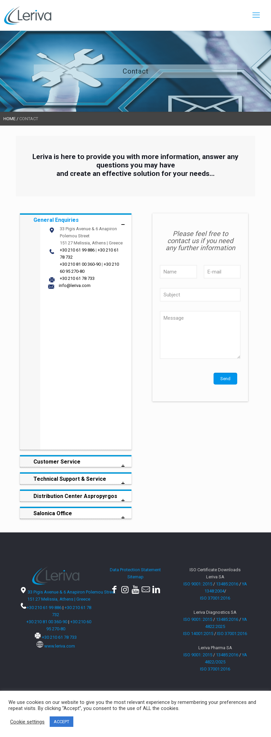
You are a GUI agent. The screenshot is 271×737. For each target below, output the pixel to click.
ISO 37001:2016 (215, 598)
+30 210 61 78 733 (77, 278)
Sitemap (135, 576)
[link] (75, 331)
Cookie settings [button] (27, 722)
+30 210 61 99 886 (77, 250)
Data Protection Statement (135, 569)
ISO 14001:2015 (198, 633)
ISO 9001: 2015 (197, 583)
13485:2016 (227, 583)
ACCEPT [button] (61, 721)
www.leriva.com (59, 646)
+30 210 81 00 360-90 (80, 264)
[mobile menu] (256, 15)
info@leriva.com (75, 285)
